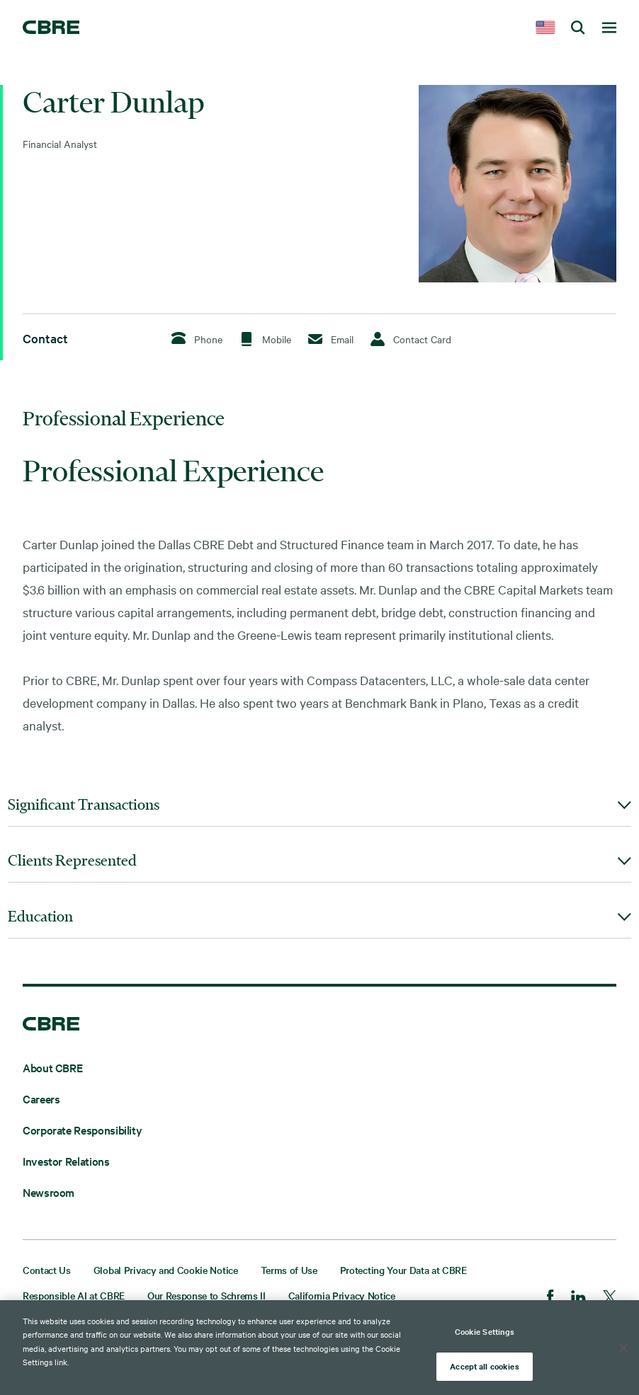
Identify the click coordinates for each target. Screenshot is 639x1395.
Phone (196, 338)
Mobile (265, 338)
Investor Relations (66, 1161)
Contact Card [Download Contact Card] (411, 339)
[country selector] (545, 28)
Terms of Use (289, 1270)
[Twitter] (609, 1298)
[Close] (623, 1347)
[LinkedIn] (578, 1298)
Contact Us (47, 1270)
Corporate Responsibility (82, 1129)
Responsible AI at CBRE (74, 1295)
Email (331, 339)
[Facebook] (550, 1298)
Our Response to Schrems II (206, 1295)
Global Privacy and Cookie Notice (166, 1270)
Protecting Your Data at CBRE (403, 1270)
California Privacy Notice (341, 1295)
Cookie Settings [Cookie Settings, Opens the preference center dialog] (485, 1331)
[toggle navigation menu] (609, 28)
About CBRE (52, 1067)
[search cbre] (578, 28)
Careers (41, 1098)
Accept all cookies (484, 1366)
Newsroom (48, 1192)
